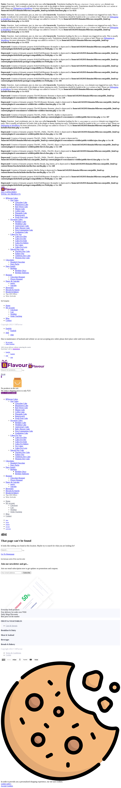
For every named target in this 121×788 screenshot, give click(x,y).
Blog (7, 318)
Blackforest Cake (21, 205)
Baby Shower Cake (22, 228)
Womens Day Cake (22, 258)
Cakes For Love (21, 247)
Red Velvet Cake (21, 207)
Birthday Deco (20, 271)
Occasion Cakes (16, 219)
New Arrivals (11, 296)
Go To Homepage (7, 554)
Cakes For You (16, 234)
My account (10, 308)
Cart (12, 312)
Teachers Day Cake (22, 251)
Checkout (14, 310)
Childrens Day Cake (22, 256)
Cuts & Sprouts (11, 626)
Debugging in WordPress (22, 8)
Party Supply (10, 266)
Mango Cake (20, 209)
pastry (12, 283)
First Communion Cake (24, 230)
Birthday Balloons (22, 273)
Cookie (8, 655)
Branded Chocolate (17, 262)
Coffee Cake (20, 211)
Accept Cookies (7, 786)
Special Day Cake (17, 249)
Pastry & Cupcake (12, 281)
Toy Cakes (19, 245)
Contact (9, 320)
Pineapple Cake (21, 213)
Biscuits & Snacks (12, 290)
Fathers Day (19, 253)
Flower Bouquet (16, 279)
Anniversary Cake (22, 226)
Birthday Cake (20, 222)
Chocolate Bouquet (17, 277)
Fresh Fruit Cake (21, 217)
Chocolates (10, 260)
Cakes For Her (20, 239)
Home (8, 306)
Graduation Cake (21, 232)
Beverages (10, 288)
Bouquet (9, 275)
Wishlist (13, 314)
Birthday (13, 268)
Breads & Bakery (12, 292)
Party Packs (14, 264)
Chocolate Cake (21, 202)
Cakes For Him (21, 236)
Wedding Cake (20, 224)
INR (7, 333)
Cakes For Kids (21, 241)
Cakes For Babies (21, 243)
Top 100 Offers (11, 294)
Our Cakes (14, 200)
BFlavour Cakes (12, 198)
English (8, 329)
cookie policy (6, 784)
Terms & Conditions (13, 653)
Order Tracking (16, 316)
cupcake (13, 285)
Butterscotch (20, 215)
